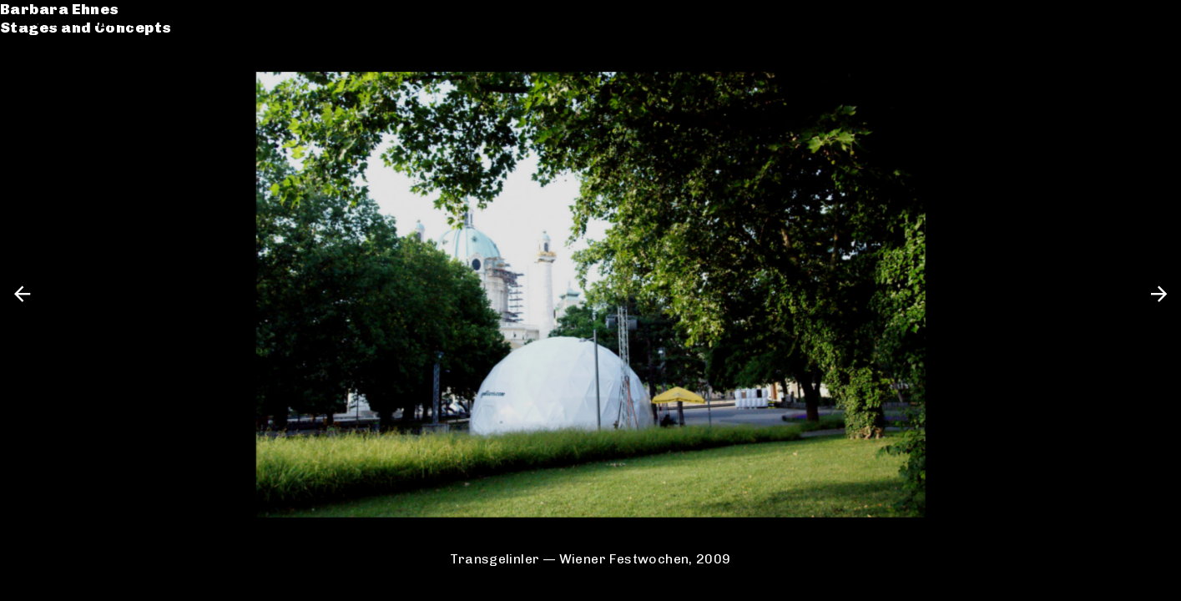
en (1153, 20)
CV (28, 89)
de (1125, 20)
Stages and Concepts (103, 39)
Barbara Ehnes (77, 20)
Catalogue (60, 69)
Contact (51, 107)
